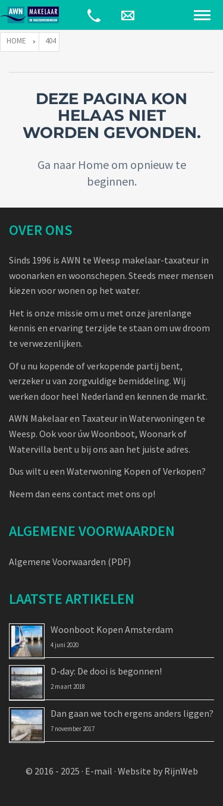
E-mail (98, 771)
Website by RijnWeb (158, 771)
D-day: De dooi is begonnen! (106, 671)
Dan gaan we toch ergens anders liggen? (132, 713)
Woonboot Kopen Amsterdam (112, 629)
